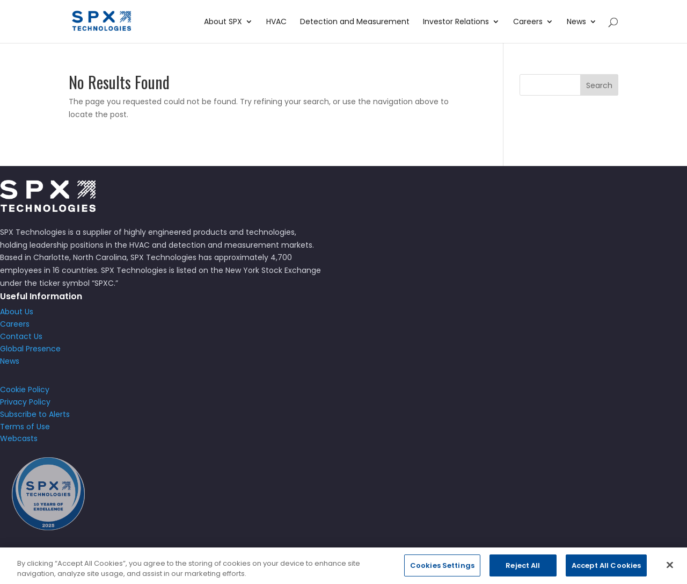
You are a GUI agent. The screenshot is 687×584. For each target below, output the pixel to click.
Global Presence (30, 348)
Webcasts (19, 438)
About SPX (223, 22)
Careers (528, 22)
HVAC (276, 22)
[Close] (670, 571)
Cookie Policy (24, 389)
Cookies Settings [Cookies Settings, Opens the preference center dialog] (442, 572)
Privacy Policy (25, 401)
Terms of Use (25, 426)
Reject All (523, 572)
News (576, 22)
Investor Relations (456, 22)
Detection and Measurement (355, 22)
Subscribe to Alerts (35, 414)
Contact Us (21, 336)
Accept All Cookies (606, 572)
